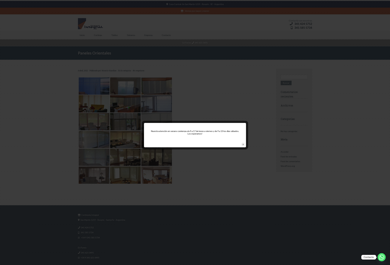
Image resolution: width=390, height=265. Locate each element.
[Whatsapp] (382, 257)
